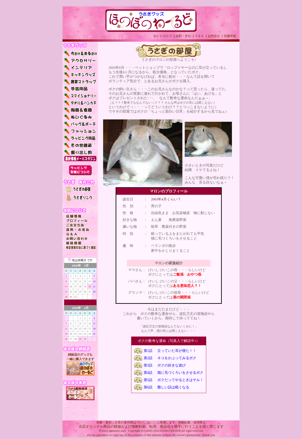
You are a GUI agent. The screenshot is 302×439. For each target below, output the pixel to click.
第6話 (148, 387)
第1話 (148, 351)
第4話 (148, 372)
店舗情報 (230, 36)
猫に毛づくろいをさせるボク (180, 372)
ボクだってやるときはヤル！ (180, 380)
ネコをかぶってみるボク (176, 358)
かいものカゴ (162, 36)
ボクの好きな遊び (171, 365)
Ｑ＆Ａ (199, 36)
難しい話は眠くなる (173, 387)
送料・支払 (183, 36)
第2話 (148, 358)
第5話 (148, 380)
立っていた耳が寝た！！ (176, 351)
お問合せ (214, 36)
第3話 (148, 365)
